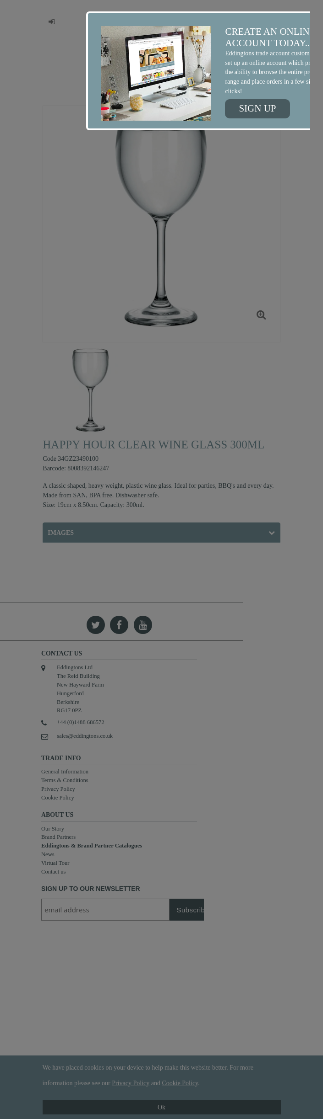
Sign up (257, 108)
